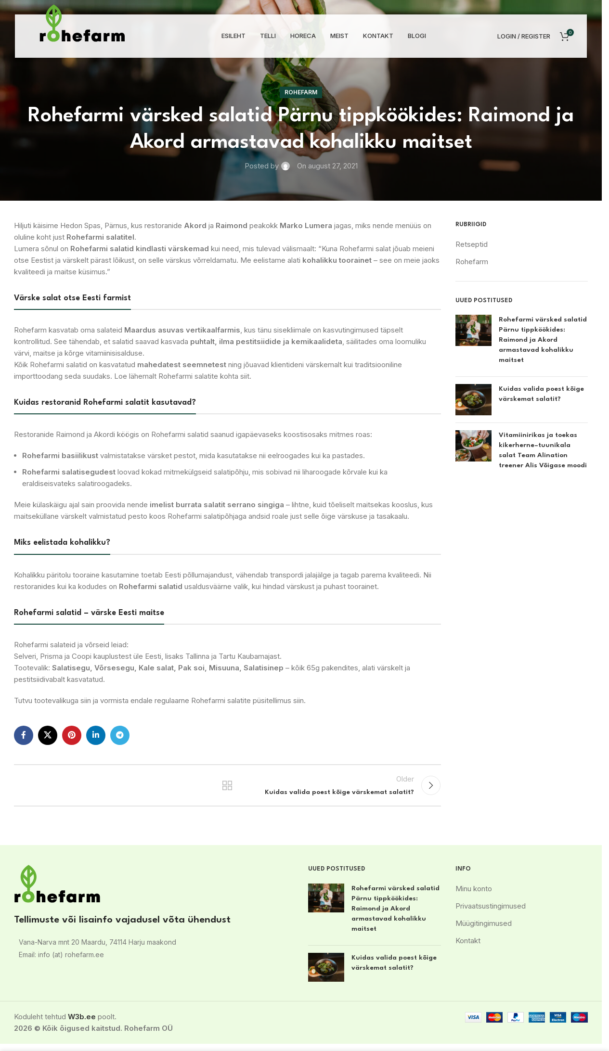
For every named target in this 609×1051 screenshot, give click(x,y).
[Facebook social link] (23, 735)
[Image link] (57, 890)
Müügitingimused (483, 930)
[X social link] (47, 735)
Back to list (227, 789)
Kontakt (467, 947)
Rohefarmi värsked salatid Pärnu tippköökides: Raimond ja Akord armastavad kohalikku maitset (543, 339)
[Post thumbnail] (473, 342)
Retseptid (471, 244)
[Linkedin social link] (95, 735)
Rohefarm (301, 92)
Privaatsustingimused (490, 913)
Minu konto (473, 895)
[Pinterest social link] (71, 735)
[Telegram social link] (120, 735)
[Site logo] (82, 22)
